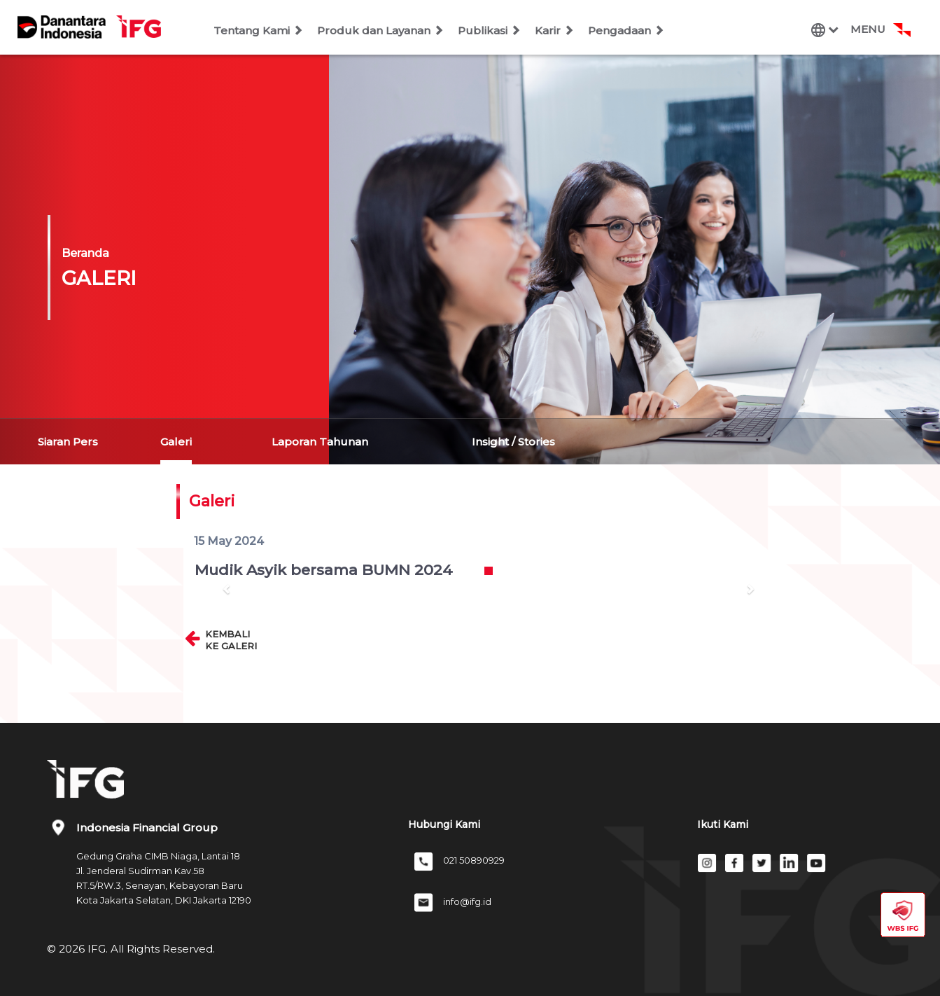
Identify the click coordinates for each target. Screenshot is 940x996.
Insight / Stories (513, 441)
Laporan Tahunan (320, 441)
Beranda (85, 253)
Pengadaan (626, 30)
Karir (554, 30)
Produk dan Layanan (380, 30)
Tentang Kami (258, 30)
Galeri (176, 441)
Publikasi (489, 30)
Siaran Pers (68, 441)
